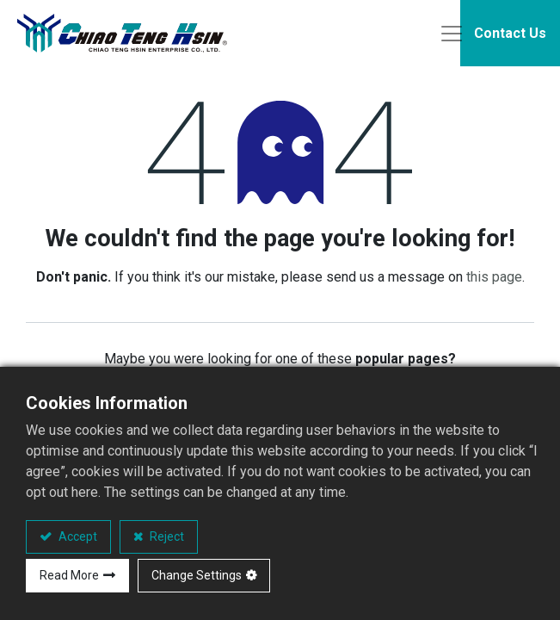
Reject (165, 536)
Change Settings (196, 575)
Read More (69, 575)
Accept (76, 536)
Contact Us (510, 34)
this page (494, 279)
